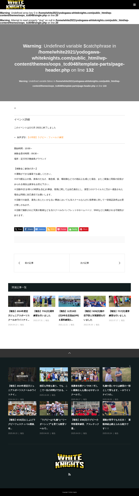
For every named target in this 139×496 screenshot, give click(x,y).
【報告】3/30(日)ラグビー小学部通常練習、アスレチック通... (85, 424)
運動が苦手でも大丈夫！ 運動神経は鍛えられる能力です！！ (117, 424)
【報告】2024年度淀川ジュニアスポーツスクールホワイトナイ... (19, 315)
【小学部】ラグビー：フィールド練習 (45, 137)
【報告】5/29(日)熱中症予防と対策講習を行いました (94, 315)
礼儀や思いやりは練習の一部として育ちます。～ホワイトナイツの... (117, 390)
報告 (22, 325)
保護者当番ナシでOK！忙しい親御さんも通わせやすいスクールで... (85, 390)
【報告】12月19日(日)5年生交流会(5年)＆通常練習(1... (69, 315)
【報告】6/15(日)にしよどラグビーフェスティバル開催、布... (22, 424)
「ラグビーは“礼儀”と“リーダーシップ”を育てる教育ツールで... (53, 424)
